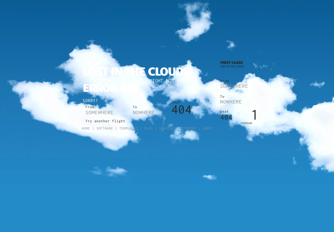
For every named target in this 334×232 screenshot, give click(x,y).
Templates (129, 128)
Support (189, 128)
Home (86, 128)
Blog (149, 128)
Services (167, 128)
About (208, 128)
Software (105, 128)
